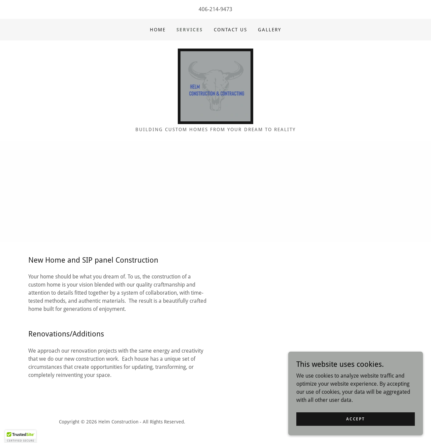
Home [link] (158, 29)
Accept (355, 418)
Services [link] (189, 29)
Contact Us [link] (230, 29)
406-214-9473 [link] (215, 9)
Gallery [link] (269, 29)
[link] (215, 86)
